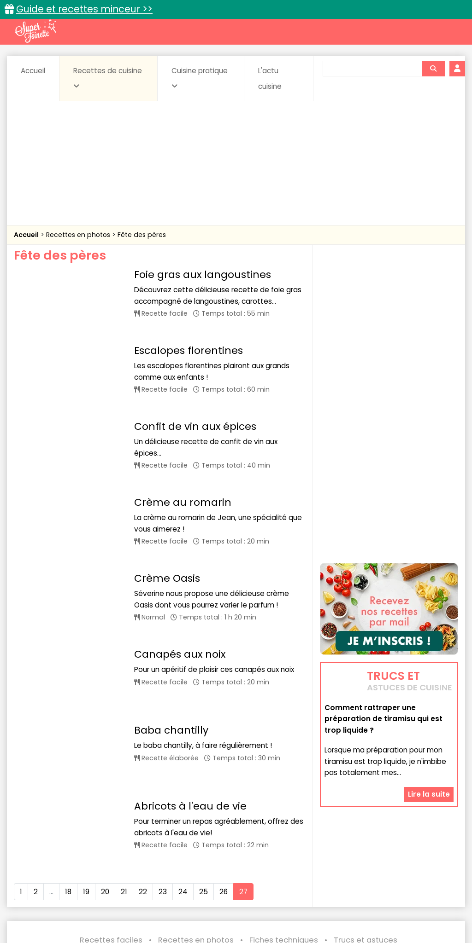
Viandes (367, 892)
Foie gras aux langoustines (202, 274)
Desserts (49, 883)
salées (181, 892)
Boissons (175, 874)
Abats (36, 874)
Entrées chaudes (172, 883)
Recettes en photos (79, 234)
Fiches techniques (283, 854)
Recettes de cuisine (107, 78)
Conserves (309, 874)
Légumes (366, 883)
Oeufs (404, 883)
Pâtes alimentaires (85, 892)
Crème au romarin (182, 457)
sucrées (327, 892)
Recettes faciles (111, 854)
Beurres (135, 874)
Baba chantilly (171, 629)
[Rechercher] (433, 68)
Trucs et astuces (365, 854)
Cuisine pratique (199, 78)
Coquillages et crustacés (378, 874)
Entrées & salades (104, 883)
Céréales (218, 874)
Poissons (142, 892)
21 (124, 749)
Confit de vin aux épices (195, 396)
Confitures (262, 874)
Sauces (217, 892)
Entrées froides (234, 883)
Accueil (33, 70)
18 (68, 749)
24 (183, 749)
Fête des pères (142, 234)
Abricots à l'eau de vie (190, 678)
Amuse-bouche (84, 874)
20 (105, 749)
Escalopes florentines (188, 336)
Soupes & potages (272, 892)
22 (143, 749)
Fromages (287, 883)
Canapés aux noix (179, 579)
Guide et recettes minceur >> (84, 9)
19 (86, 749)
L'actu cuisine (270, 78)
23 (163, 749)
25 (203, 749)
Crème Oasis (167, 518)
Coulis (440, 874)
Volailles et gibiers (238, 900)
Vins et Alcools (416, 892)
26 (223, 749)
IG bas (327, 883)
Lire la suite (429, 794)
